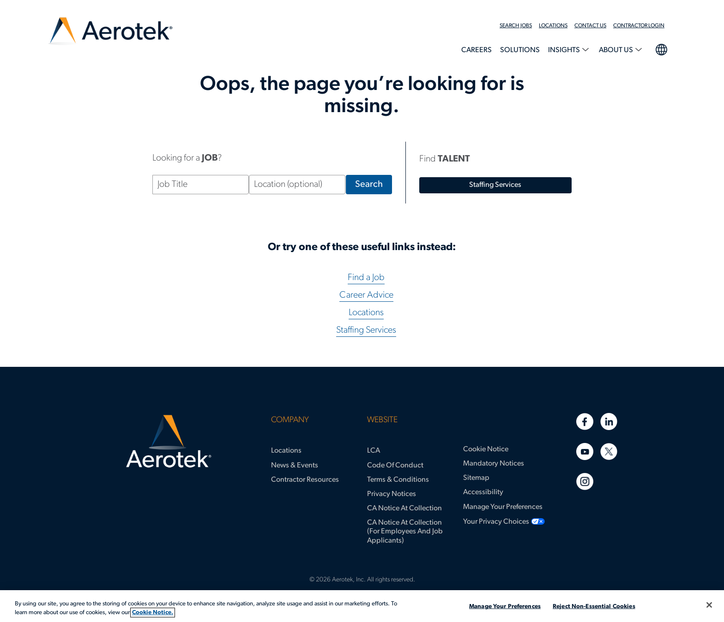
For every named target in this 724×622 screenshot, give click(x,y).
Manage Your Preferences (503, 507)
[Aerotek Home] (168, 441)
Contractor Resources (305, 480)
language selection (661, 48)
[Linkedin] (608, 421)
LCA (373, 451)
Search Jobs (516, 26)
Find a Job (366, 277)
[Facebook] (584, 421)
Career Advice (366, 295)
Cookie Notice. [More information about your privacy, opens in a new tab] (152, 613)
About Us (616, 50)
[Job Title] (200, 184)
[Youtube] (584, 451)
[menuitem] (519, 26)
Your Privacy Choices (496, 522)
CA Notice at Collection (404, 508)
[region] (362, 606)
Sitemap (476, 478)
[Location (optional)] (297, 184)
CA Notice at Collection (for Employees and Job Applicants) (405, 531)
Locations (553, 26)
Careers (476, 50)
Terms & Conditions (398, 480)
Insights (564, 50)
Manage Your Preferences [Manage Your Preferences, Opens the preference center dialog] (505, 607)
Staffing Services (366, 330)
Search (373, 184)
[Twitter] (608, 451)
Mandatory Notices (493, 463)
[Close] (709, 605)
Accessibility (483, 492)
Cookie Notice (485, 449)
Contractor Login (638, 26)
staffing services (495, 185)
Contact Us (590, 26)
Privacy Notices (391, 494)
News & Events (294, 465)
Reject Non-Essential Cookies (594, 607)
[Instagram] (584, 481)
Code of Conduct (395, 465)
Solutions (520, 50)
